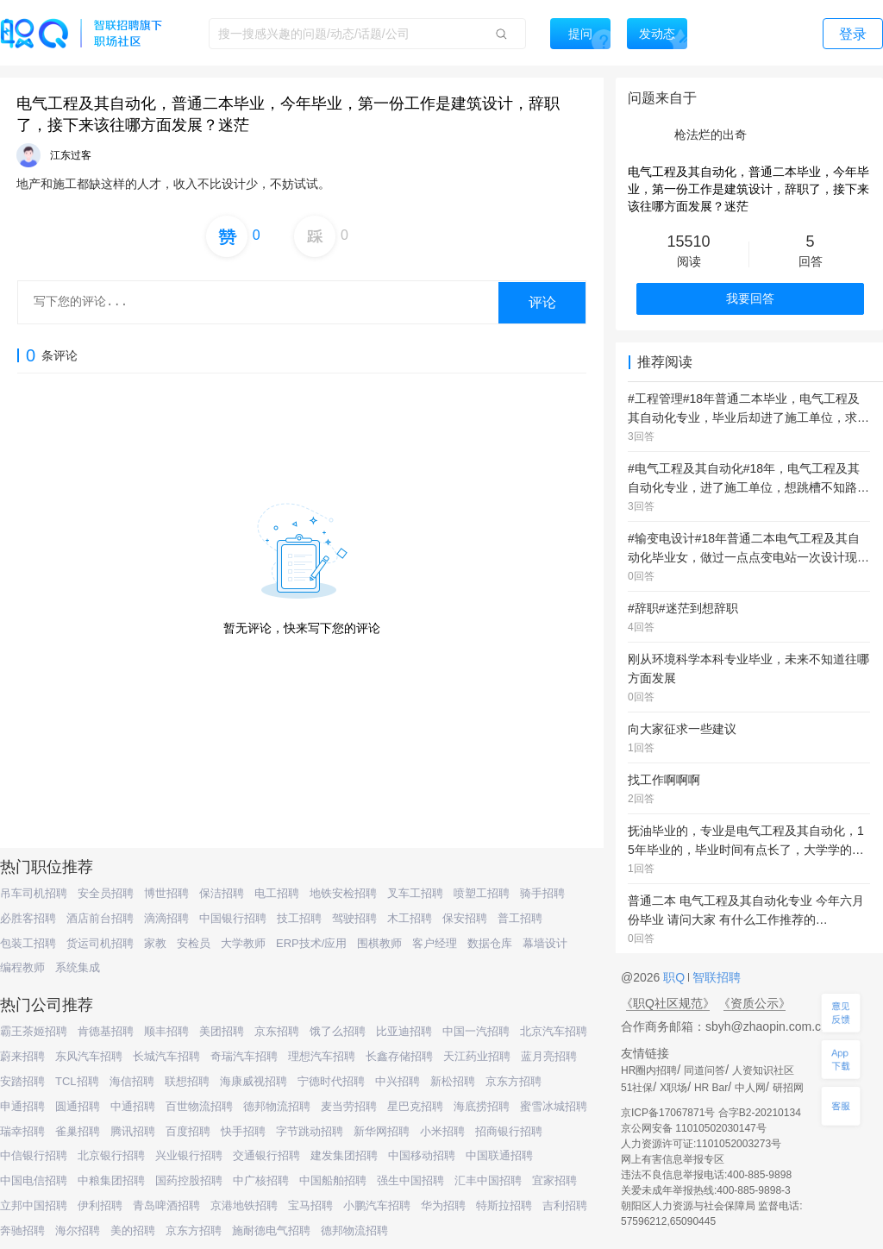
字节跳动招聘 (309, 1131)
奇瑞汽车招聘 (244, 1056)
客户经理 (434, 943)
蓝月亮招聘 (549, 1056)
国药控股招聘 (188, 1180)
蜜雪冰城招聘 (553, 1106)
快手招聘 (243, 1131)
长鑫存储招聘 (399, 1056)
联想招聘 (187, 1081)
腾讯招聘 (132, 1131)
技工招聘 (299, 918)
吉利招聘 (564, 1205)
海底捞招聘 (482, 1106)
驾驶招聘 (354, 918)
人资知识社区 (763, 1070)
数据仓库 (489, 943)
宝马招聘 (310, 1205)
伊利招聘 (100, 1205)
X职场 (673, 1088)
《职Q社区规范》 (668, 1003)
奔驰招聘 (22, 1230)
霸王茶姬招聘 (33, 1031)
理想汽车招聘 (321, 1056)
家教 (155, 943)
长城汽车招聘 (166, 1056)
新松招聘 (452, 1081)
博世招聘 (166, 893)
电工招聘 (276, 893)
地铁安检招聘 (343, 893)
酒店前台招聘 (100, 918)
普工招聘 (520, 918)
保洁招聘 (221, 893)
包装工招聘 (28, 943)
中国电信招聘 (33, 1180)
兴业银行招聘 (188, 1155)
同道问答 (704, 1070)
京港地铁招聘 (244, 1205)
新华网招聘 (382, 1131)
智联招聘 (715, 977)
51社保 (637, 1088)
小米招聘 (442, 1131)
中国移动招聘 (421, 1155)
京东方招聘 (513, 1081)
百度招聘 (188, 1131)
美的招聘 (132, 1230)
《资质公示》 (754, 1003)
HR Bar (711, 1088)
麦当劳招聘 (349, 1106)
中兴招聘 (397, 1081)
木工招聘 (409, 918)
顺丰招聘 (166, 1031)
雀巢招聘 (77, 1131)
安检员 (193, 943)
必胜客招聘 (28, 918)
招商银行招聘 (508, 1131)
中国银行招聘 (232, 918)
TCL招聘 (77, 1081)
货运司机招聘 (100, 943)
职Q (675, 977)
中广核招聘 (261, 1180)
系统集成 (77, 967)
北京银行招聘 (111, 1155)
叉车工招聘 (415, 893)
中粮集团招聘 (111, 1180)
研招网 (788, 1088)
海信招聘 (132, 1081)
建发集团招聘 (344, 1155)
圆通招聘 (77, 1106)
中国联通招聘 (499, 1155)
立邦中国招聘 (33, 1205)
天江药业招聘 (476, 1056)
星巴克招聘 (415, 1106)
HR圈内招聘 (649, 1070)
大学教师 (243, 943)
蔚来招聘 (22, 1056)
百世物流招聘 (199, 1106)
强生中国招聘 (410, 1180)
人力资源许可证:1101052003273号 (701, 1144)
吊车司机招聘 (33, 893)
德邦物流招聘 (276, 1106)
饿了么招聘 (338, 1031)
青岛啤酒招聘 (166, 1205)
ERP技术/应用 (311, 943)
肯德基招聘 (106, 1031)
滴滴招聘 (166, 918)
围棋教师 (379, 943)
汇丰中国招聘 (488, 1180)
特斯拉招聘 (504, 1205)
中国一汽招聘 (476, 1031)
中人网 (750, 1088)
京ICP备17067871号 (668, 1113)
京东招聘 (276, 1031)
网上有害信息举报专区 (672, 1159)
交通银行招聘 (266, 1155)
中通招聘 (132, 1106)
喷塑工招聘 (482, 893)
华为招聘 (443, 1205)
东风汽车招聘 (88, 1056)
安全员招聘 (106, 893)
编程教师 (22, 967)
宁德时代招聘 (331, 1081)
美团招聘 (221, 1031)
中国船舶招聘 (332, 1180)
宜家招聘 (554, 1180)
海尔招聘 (77, 1230)
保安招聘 (464, 918)
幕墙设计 (545, 943)
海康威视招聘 (253, 1081)
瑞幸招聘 (22, 1131)
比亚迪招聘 (404, 1031)
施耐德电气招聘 (271, 1230)
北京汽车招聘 (553, 1031)
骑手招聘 (542, 893)
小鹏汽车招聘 (376, 1205)
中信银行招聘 (33, 1155)
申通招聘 (22, 1106)
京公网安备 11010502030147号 (694, 1128)
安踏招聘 (22, 1081)
